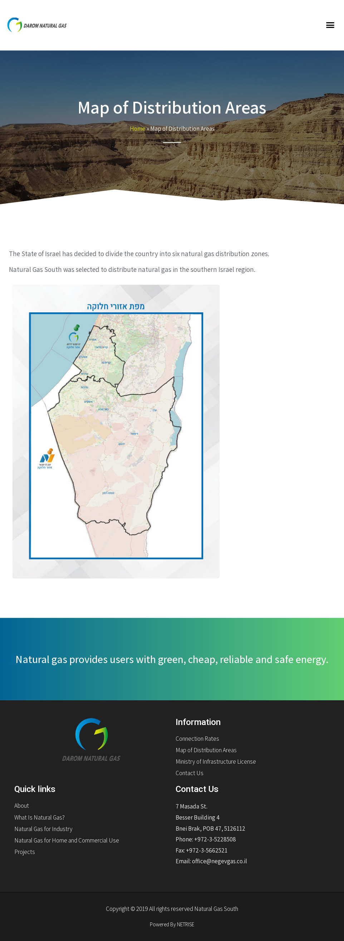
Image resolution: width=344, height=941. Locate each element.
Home (138, 129)
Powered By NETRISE (172, 924)
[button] (330, 25)
